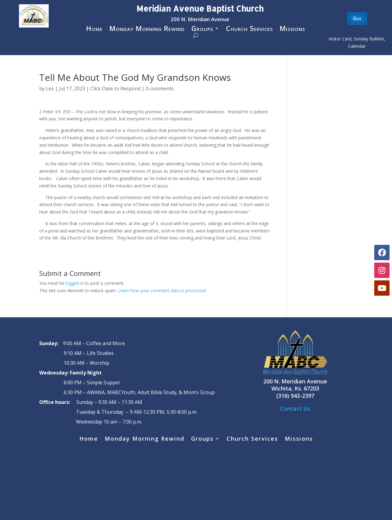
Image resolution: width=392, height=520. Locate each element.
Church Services (249, 29)
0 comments (160, 88)
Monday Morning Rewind (147, 29)
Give (357, 18)
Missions (292, 29)
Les (50, 88)
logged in (75, 283)
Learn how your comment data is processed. (162, 290)
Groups (202, 29)
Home (94, 29)
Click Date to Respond (115, 88)
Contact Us (295, 408)
